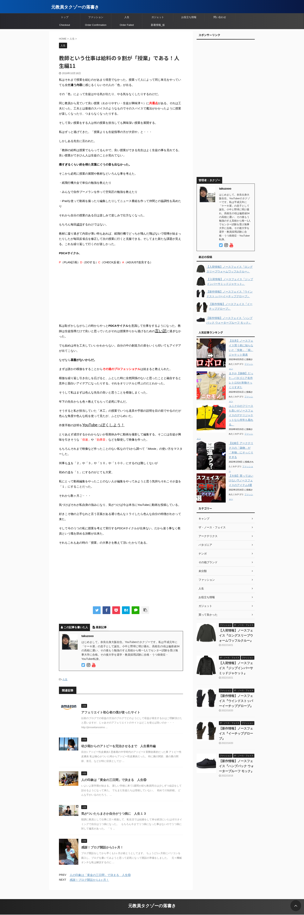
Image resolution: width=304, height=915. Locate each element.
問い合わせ (219, 17)
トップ (64, 17)
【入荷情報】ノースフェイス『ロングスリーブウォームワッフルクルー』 (236, 635)
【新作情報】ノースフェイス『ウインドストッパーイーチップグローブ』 (236, 701)
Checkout (64, 24)
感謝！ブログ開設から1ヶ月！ (102, 847)
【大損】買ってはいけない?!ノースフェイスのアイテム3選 (241, 480)
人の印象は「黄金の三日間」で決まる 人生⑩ (113, 780)
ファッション (95, 17)
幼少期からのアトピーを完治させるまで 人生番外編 (118, 746)
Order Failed (127, 24)
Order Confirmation (95, 24)
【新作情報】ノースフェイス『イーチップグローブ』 (236, 733)
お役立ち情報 (188, 17)
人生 (126, 17)
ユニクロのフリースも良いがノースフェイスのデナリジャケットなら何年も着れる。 (241, 415)
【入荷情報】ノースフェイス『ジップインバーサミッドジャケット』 (236, 668)
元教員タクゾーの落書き (75, 7)
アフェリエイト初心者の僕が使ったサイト (110, 712)
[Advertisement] (121, 296)
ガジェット (157, 17)
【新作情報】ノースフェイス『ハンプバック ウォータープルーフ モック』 (236, 766)
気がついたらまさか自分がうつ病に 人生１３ (113, 813)
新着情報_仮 (158, 24)
